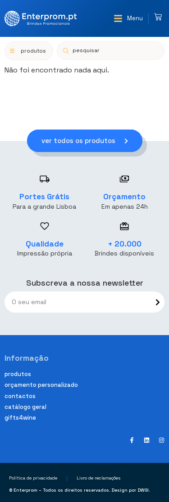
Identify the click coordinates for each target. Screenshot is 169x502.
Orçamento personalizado (41, 385)
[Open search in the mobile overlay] (110, 50)
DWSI (143, 490)
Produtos (18, 374)
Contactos (20, 396)
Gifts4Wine (20, 417)
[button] (128, 18)
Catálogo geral (25, 407)
